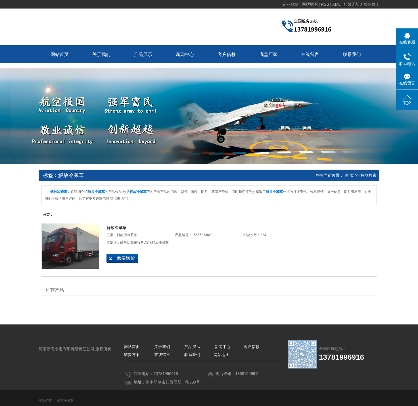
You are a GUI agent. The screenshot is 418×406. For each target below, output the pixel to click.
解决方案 (132, 354)
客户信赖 (227, 54)
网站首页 (60, 54)
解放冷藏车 (116, 227)
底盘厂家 (268, 54)
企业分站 (290, 4)
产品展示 (143, 54)
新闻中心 (185, 54)
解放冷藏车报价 (132, 243)
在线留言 (310, 54)
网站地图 (221, 354)
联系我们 (352, 54)
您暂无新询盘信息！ (361, 4)
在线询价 (122, 258)
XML (336, 4)
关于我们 (101, 54)
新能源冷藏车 (127, 235)
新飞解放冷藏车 (157, 243)
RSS (325, 4)
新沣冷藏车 (65, 401)
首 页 (349, 175)
